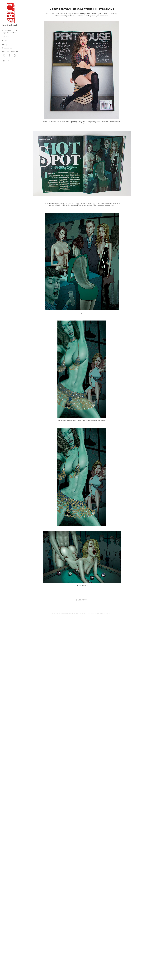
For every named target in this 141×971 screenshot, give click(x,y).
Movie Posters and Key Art (10, 51)
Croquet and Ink (7, 48)
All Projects (5, 45)
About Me (5, 41)
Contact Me (5, 37)
